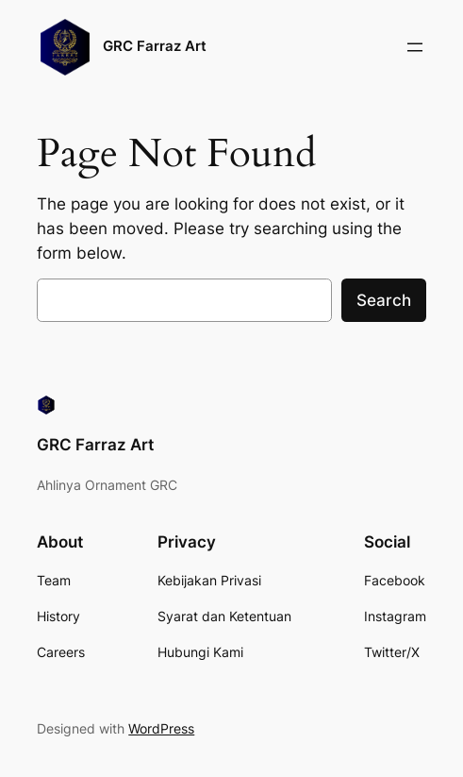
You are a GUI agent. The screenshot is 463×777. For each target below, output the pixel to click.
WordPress (161, 728)
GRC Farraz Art (155, 46)
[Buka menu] (415, 47)
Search (383, 300)
